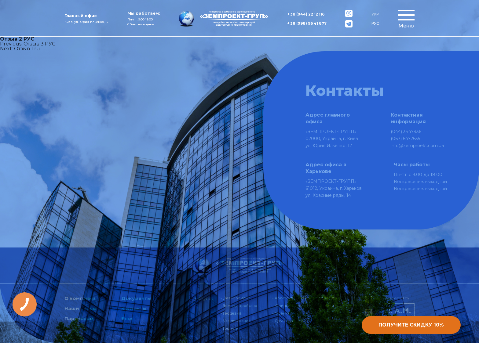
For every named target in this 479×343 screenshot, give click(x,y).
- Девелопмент (235, 298)
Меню (406, 26)
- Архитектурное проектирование (305, 298)
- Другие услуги (287, 321)
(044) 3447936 (406, 131)
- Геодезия (231, 313)
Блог (127, 318)
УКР (375, 14)
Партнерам (78, 318)
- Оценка (281, 313)
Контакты (134, 308)
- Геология (231, 328)
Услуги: (203, 298)
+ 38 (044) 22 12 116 (305, 14)
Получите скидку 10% (411, 325)
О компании (80, 298)
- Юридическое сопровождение (303, 305)
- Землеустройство (239, 305)
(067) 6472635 (405, 138)
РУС (375, 23)
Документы (136, 298)
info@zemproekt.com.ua (417, 145)
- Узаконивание (236, 321)
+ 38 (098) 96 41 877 (307, 23)
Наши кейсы (80, 308)
